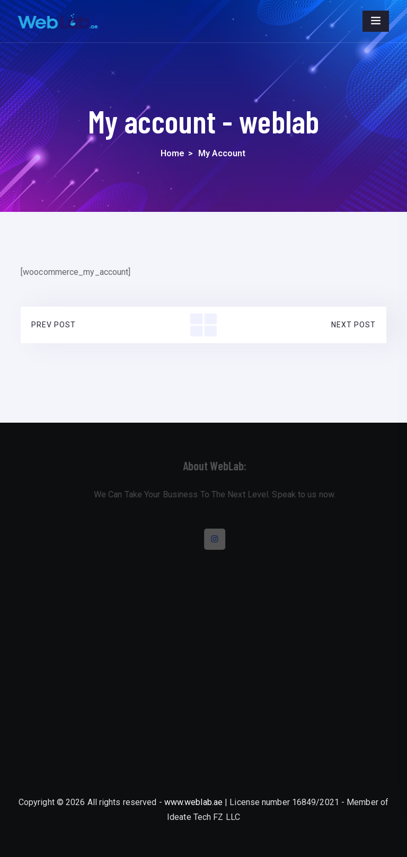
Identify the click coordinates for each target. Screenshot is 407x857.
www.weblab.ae (193, 802)
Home (172, 153)
